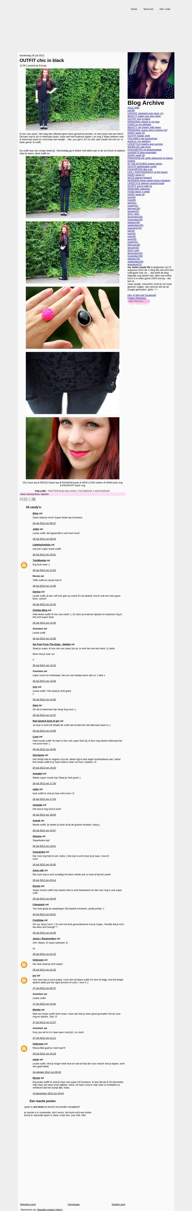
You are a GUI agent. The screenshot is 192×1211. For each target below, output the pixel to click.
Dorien (36, 886)
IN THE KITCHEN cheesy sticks (145, 163)
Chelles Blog (40, 610)
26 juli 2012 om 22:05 (44, 932)
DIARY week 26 (136, 194)
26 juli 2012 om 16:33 (44, 767)
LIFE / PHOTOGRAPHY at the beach (148, 172)
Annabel (37, 773)
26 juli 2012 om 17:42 (44, 799)
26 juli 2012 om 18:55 (44, 814)
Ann (35, 686)
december (135, 216)
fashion (45, 494)
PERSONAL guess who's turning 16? (148, 130)
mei (132, 200)
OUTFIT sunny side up (140, 186)
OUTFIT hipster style (139, 135)
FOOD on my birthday (139, 124)
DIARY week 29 (136, 132)
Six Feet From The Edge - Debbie (52, 644)
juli (131, 110)
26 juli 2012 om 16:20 (44, 749)
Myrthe (37, 1009)
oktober (134, 222)
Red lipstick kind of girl (46, 721)
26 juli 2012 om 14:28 (44, 681)
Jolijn (36, 529)
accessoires (33, 494)
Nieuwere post (28, 1204)
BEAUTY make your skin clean (144, 116)
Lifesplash (39, 904)
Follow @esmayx (137, 298)
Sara (35, 705)
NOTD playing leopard (140, 177)
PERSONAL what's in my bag (143, 121)
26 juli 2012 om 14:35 (44, 699)
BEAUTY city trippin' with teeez (144, 127)
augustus (135, 228)
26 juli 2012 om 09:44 (44, 539)
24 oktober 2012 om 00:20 (47, 1072)
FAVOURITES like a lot (140, 169)
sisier (36, 1059)
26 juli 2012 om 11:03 (44, 570)
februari (134, 208)
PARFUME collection (139, 188)
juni (132, 197)
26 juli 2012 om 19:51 (44, 846)
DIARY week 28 (136, 155)
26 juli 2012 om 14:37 (44, 715)
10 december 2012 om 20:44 (48, 1093)
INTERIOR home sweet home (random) (149, 180)
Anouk (36, 820)
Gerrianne (38, 755)
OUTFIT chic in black (42, 60)
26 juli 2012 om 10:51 (44, 554)
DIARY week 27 (136, 174)
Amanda (37, 804)
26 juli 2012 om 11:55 (44, 586)
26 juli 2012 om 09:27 (44, 523)
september (136, 225)
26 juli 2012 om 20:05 (44, 864)
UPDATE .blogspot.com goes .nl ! (146, 113)
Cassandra (39, 851)
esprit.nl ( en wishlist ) (139, 141)
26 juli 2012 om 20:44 (44, 898)
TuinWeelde (39, 560)
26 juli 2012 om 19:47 (44, 830)
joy (34, 975)
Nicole (36, 1078)
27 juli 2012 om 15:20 (44, 1003)
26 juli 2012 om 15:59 (44, 730)
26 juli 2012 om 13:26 (44, 638)
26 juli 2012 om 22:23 (44, 954)
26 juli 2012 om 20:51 (44, 914)
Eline (36, 513)
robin (36, 789)
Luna (36, 736)
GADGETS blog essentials (142, 152)
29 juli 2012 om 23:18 (44, 1053)
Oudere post (118, 1204)
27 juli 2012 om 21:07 (44, 1022)
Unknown (38, 959)
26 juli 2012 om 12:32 (44, 622)
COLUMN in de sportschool (142, 138)
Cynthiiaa (38, 920)
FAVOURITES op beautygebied (144, 149)
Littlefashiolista (42, 544)
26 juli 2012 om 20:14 (44, 880)
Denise (37, 591)
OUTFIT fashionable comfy (142, 166)
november (135, 219)
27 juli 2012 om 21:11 (44, 1038)
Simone (37, 836)
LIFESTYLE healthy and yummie (145, 144)
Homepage (74, 1204)
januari (133, 211)
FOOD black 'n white (139, 191)
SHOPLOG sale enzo (139, 146)
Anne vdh (38, 870)
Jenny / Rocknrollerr (44, 938)
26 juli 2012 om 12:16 (44, 604)
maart (133, 205)
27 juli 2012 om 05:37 (44, 988)
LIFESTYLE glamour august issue (146, 183)
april (132, 202)
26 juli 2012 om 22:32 (44, 969)
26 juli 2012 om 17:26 (44, 783)
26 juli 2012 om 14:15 (44, 665)
